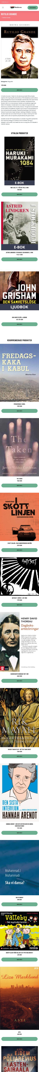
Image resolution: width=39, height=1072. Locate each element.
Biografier (10, 81)
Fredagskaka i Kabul (19, 404)
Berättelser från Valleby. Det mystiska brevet (19, 953)
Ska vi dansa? (19, 897)
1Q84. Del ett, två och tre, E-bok (19, 187)
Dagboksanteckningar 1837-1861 (20, 674)
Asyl (19, 1032)
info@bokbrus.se (5, 2)
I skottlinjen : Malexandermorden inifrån (19, 543)
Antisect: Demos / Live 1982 (19, 598)
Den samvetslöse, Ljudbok (19, 317)
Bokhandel (33, 7)
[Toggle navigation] (3, 7)
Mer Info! (19, 90)
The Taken (19, 478)
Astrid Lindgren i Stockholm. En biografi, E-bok (19, 252)
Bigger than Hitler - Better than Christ (19, 749)
